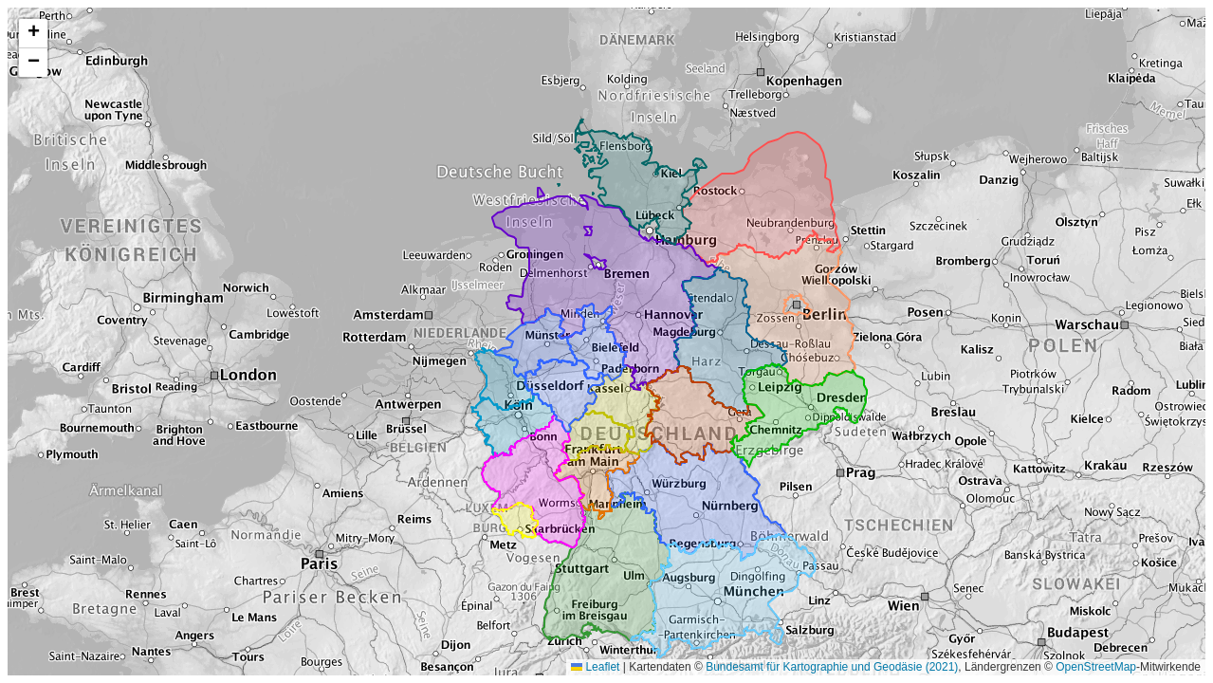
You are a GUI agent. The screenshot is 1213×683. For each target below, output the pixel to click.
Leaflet (595, 667)
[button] (33, 33)
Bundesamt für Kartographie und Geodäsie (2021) (832, 667)
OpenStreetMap (1096, 667)
